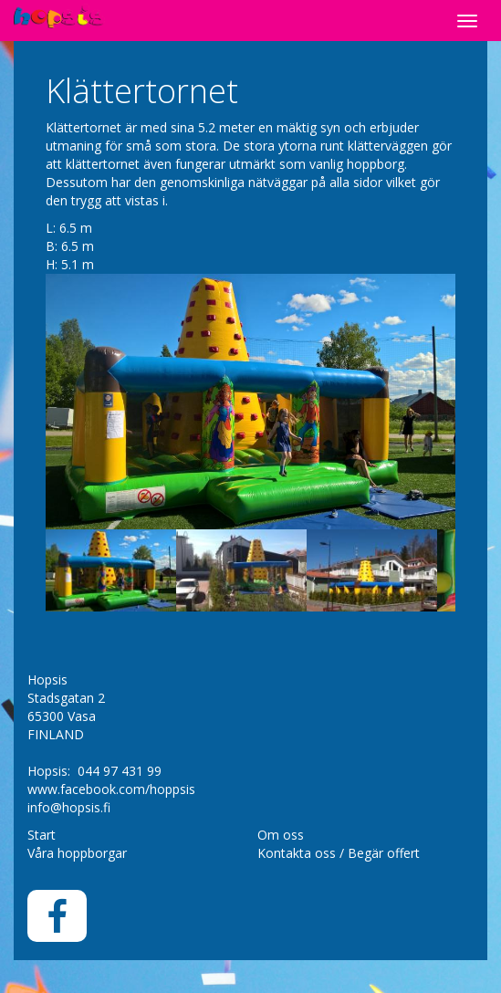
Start (41, 834)
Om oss (280, 834)
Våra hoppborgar (77, 853)
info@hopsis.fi (68, 807)
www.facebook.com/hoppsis (111, 789)
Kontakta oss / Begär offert (338, 853)
